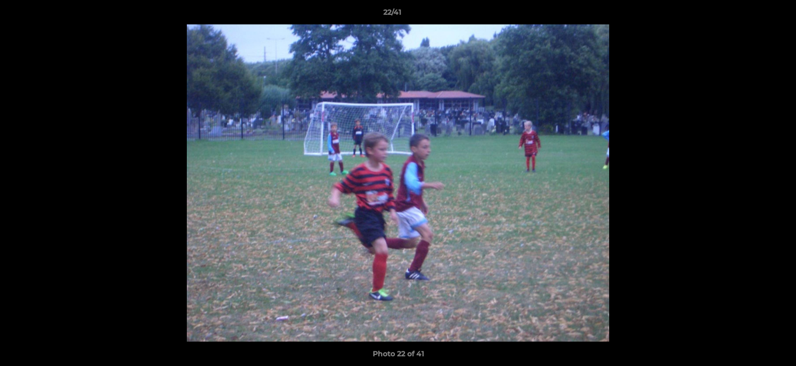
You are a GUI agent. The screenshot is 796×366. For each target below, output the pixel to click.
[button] (753, 14)
